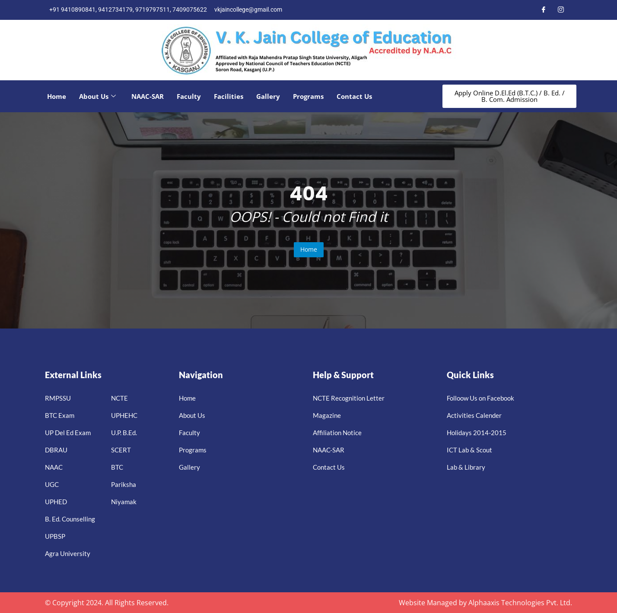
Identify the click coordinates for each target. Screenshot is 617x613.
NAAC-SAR (147, 96)
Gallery (268, 96)
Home (56, 96)
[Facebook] (543, 9)
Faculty (189, 96)
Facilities (228, 96)
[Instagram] (560, 9)
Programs (308, 96)
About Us (97, 96)
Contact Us (354, 96)
